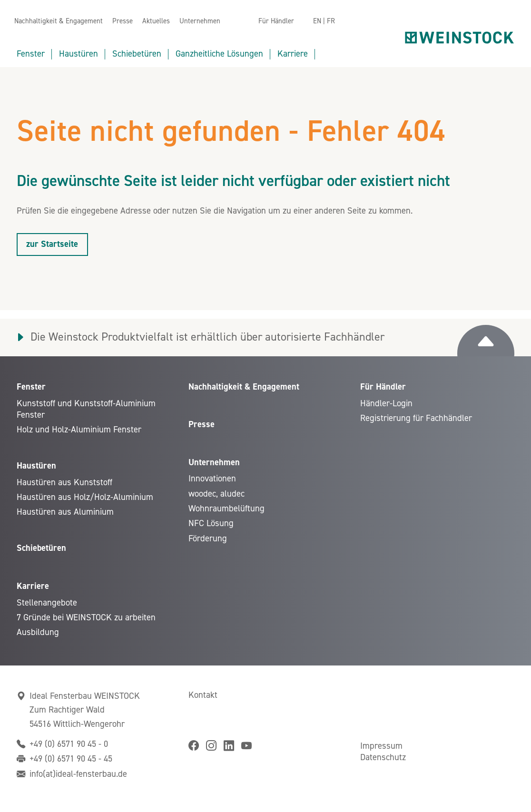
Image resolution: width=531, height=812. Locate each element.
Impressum (381, 746)
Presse (122, 21)
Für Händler (276, 21)
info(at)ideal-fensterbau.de (78, 774)
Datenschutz (383, 757)
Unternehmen (199, 21)
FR (331, 21)
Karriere (292, 53)
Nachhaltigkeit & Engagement (58, 21)
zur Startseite (52, 244)
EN (317, 21)
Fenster (31, 53)
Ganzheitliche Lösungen (219, 53)
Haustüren (78, 53)
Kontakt (202, 695)
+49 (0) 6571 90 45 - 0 (69, 744)
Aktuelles (156, 21)
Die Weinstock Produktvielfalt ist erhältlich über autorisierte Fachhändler (207, 337)
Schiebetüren (136, 53)
